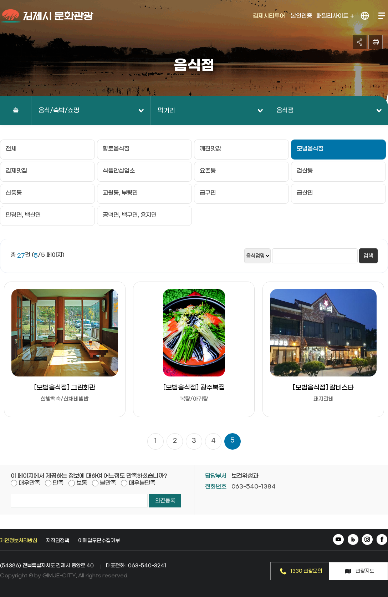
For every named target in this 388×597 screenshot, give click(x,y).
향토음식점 (116, 148)
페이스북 (382, 540)
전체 (11, 148)
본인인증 (301, 15)
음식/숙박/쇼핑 (59, 110)
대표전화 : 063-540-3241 (136, 566)
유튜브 (339, 540)
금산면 (305, 192)
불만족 (108, 483)
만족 (58, 483)
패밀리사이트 (335, 15)
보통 (81, 483)
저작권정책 (57, 541)
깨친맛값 (210, 148)
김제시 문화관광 (47, 16)
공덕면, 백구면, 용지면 (130, 215)
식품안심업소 (119, 170)
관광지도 (365, 571)
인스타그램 (367, 540)
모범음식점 (310, 148)
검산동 (305, 170)
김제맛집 (16, 170)
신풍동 (14, 192)
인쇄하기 (375, 42)
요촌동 (208, 170)
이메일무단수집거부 (99, 541)
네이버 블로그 (353, 540)
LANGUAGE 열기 (365, 15)
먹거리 (166, 110)
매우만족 (29, 483)
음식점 (284, 110)
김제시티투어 (269, 15)
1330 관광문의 (306, 571)
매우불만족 (142, 483)
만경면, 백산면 (23, 215)
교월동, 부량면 (120, 192)
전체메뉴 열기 (381, 15)
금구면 (208, 192)
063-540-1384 (253, 486)
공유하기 (360, 42)
